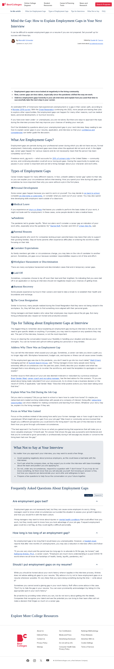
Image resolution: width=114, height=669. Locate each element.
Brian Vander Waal (19, 378)
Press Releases (88, 637)
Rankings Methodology (88, 632)
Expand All (98, 495)
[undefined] (12, 4)
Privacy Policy (47, 647)
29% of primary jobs (61, 158)
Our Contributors (68, 631)
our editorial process (96, 43)
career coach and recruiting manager (43, 378)
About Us (45, 631)
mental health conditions (69, 519)
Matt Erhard (95, 360)
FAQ (103, 11)
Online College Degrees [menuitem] (30, 4)
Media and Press (68, 637)
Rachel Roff (55, 226)
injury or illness (35, 209)
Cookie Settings (89, 647)
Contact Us (46, 641)
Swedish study (90, 541)
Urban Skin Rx (85, 226)
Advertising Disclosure (66, 642)
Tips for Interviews (78, 11)
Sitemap (45, 651)
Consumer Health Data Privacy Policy (69, 652)
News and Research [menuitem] (84, 4)
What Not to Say (93, 11)
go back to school (91, 193)
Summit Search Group (38, 363)
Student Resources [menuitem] (48, 4)
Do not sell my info (69, 647)
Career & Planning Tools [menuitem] (67, 4)
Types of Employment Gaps (58, 11)
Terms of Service (89, 651)
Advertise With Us (89, 641)
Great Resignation (46, 109)
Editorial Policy (47, 637)
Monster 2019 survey (21, 109)
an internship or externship (30, 196)
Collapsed (88, 495)
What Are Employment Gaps (35, 11)
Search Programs (103, 4)
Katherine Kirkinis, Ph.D (24, 554)
